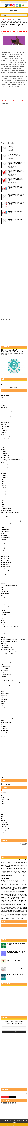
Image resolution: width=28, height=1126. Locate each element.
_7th (2, 812)
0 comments (3, 28)
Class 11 (2, 487)
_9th (2, 808)
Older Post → (24, 100)
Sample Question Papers (6, 680)
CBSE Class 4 (3, 467)
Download (3, 516)
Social (2, 707)
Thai (2, 734)
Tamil (2, 724)
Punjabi (2, 672)
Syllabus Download (5, 722)
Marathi (2, 604)
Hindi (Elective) (4, 560)
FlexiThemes (8, 1124)
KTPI (2, 587)
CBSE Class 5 (3, 469)
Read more (15, 149)
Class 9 (2, 506)
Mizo (2, 618)
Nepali (2, 624)
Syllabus (2, 720)
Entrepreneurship (4, 531)
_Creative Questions (5, 824)
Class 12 (2, 489)
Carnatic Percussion (5, 440)
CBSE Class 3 (3, 464)
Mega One (3, 614)
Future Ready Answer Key (13, 154)
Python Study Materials (6, 674)
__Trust (2, 805)
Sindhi (2, 705)
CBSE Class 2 (3, 462)
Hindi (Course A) (4, 556)
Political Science (4, 666)
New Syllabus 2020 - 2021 (6, 630)
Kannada (3, 577)
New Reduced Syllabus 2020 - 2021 (8, 626)
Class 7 (2, 502)
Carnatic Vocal (4, 442)
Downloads (3, 820)
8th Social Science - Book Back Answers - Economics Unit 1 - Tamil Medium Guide (16, 179)
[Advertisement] (14, 272)
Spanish (2, 712)
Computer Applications (6, 508)
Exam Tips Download (5, 537)
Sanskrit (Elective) (4, 695)
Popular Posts (5, 1097)
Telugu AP (3, 728)
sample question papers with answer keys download (12, 689)
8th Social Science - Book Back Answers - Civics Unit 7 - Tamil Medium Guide (16, 187)
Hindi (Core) (3, 554)
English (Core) (4, 527)
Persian (2, 660)
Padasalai (4, 790)
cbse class (3, 449)
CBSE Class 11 (4, 455)
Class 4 (2, 496)
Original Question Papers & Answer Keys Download (12, 639)
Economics (10, 146)
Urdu (2, 741)
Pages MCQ (9, 19)
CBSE (2, 447)
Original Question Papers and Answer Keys (10, 641)
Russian (2, 676)
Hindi (2, 552)
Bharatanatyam (4, 426)
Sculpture (3, 701)
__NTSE (2, 803)
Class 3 (2, 494)
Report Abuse (5, 784)
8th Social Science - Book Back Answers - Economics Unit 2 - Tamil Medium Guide (16, 171)
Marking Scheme (4, 606)
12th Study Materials (5, 395)
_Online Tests (3, 826)
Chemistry (3, 479)
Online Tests (3, 637)
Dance (2, 514)
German (2, 543)
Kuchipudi (3, 589)
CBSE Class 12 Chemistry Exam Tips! (9, 350)
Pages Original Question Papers (7, 649)
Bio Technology (4, 430)
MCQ (2, 610)
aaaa (2, 401)
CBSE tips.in (14, 10)
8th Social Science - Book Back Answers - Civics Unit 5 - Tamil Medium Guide (16, 202)
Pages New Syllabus (5, 647)
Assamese (3, 420)
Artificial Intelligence (5, 416)
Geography (3, 541)
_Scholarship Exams (5, 799)
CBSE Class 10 (4, 453)
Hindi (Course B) (4, 558)
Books (2, 434)
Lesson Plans (3, 835)
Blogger (16, 387)
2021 (2, 399)
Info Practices (4, 572)
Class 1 (2, 483)
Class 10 (2, 485)
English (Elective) (4, 529)
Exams (2, 797)
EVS (1, 533)
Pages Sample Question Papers (7, 651)
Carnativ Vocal (4, 445)
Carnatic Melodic (4, 438)
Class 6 (2, 500)
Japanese (3, 574)
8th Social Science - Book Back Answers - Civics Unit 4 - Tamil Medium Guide (16, 210)
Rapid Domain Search (18, 1125)
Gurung (2, 550)
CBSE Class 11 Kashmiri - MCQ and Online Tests (13, 25)
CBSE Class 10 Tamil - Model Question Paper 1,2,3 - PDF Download (15, 975)
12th (2, 814)
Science (2, 699)
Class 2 (2, 491)
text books (3, 732)
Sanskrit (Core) (4, 693)
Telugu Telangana (4, 730)
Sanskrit (2, 691)
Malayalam (3, 599)
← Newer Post (4, 100)
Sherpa (2, 703)
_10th (2, 816)
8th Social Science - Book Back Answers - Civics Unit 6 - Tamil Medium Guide (16, 194)
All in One (3, 407)
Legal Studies (4, 593)
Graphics (3, 545)
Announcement (4, 409)
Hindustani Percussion (5, 564)
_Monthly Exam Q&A (5, 832)
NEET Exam (3, 622)
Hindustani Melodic (5, 562)
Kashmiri (2, 579)
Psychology (3, 670)
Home (3, 19)
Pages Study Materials (5, 653)
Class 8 (2, 504)
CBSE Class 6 (3, 471)
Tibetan (2, 736)
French (2, 539)
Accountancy (3, 405)
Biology (2, 432)
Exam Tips (3, 535)
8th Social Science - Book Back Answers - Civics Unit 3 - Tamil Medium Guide (16, 218)
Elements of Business (5, 523)
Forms (2, 775)
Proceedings (3, 668)
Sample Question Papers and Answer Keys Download (12, 685)
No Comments (10, 150)
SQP (2, 714)
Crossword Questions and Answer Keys (9, 512)
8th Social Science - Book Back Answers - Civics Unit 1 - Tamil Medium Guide (16, 163)
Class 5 (2, 498)
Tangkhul (3, 726)
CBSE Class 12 (4, 457)
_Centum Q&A (4, 822)
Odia (2, 633)
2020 (2, 397)
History (2, 568)
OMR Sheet (3, 635)
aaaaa (2, 403)
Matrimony (3, 777)
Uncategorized (4, 738)
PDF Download (4, 658)
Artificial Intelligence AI (6, 418)
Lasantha (20, 1124)
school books (4, 697)
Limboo (2, 597)
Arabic (2, 413)
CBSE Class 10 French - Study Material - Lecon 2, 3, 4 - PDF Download (15, 960)
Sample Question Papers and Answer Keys (10, 682)
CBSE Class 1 (3, 451)
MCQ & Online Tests (5, 612)
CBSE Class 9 (3, 477)
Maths (2, 608)
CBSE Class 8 (3, 475)
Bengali (2, 424)
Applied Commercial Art (6, 411)
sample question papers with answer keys (10, 687)
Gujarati (2, 548)
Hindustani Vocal (4, 566)
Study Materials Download (6, 718)
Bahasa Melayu (4, 422)
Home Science (4, 570)
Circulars (2, 481)
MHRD (2, 616)
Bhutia (2, 428)
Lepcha (2, 595)
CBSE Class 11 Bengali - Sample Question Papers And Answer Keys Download (16, 952)
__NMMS (3, 801)
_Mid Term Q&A (4, 830)
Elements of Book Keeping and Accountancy (10, 521)
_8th (2, 810)
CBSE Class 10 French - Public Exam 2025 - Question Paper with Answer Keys (16, 967)
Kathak (2, 581)
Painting (2, 655)
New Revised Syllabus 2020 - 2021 (8, 628)
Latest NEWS (3, 591)
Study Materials (4, 716)
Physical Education (5, 662)
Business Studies (4, 436)
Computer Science (5, 510)
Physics (2, 664)
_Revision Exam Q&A (5, 828)
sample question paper (6, 678)
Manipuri (2, 601)
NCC (2, 620)
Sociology (3, 709)
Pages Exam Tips (4, 643)
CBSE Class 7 (3, 473)
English (2, 525)
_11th (2, 818)
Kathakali (3, 583)
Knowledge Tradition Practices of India (9, 585)
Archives (12, 1097)
